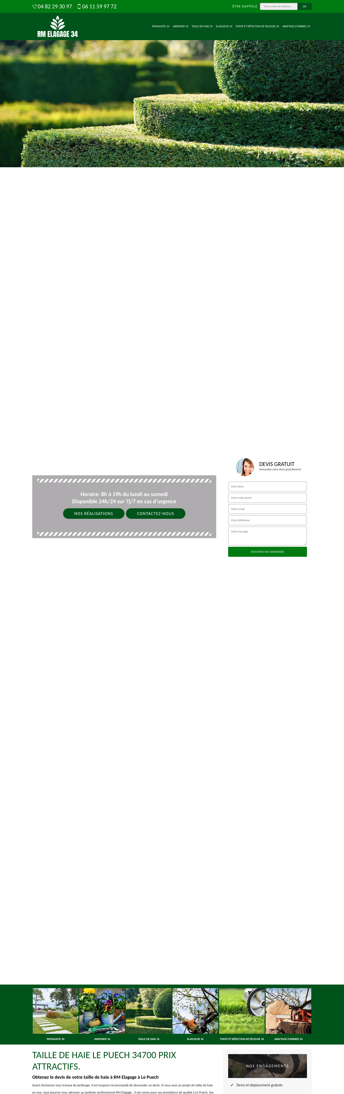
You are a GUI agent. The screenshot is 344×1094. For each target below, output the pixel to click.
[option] (172, 83)
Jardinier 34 (180, 26)
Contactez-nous (155, 513)
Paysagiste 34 (160, 26)
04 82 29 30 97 (52, 6)
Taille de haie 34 (202, 26)
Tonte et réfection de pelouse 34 (257, 26)
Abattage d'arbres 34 (296, 26)
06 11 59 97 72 (96, 6)
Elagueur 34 (224, 26)
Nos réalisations (93, 513)
